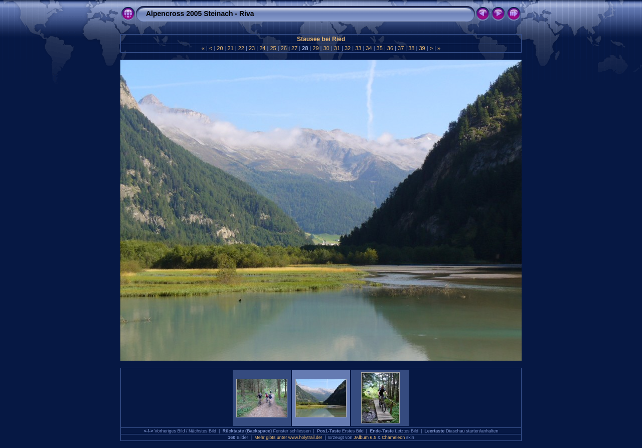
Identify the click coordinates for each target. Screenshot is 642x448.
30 (326, 48)
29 (315, 48)
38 (411, 48)
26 (283, 48)
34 (368, 48)
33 (358, 48)
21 (230, 48)
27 (294, 48)
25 (272, 48)
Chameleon (393, 437)
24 (262, 48)
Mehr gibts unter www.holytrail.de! (288, 437)
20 (219, 48)
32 (347, 48)
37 (400, 48)
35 (379, 48)
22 (241, 48)
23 (251, 48)
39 (421, 48)
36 (390, 48)
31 (337, 48)
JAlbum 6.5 (365, 437)
